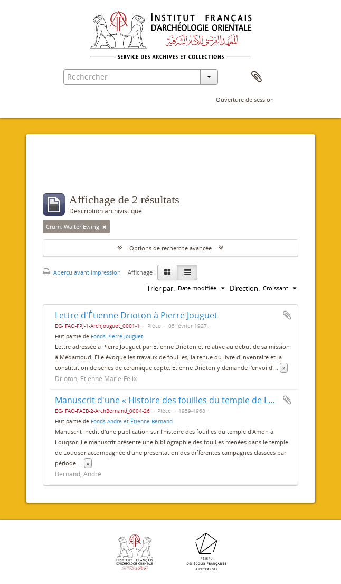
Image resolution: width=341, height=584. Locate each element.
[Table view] (187, 272)
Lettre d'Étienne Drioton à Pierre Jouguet (136, 315)
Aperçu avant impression (82, 272)
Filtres (66, 172)
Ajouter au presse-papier (287, 315)
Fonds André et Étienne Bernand (132, 421)
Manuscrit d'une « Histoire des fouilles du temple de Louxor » (176, 400)
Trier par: (161, 288)
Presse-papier (256, 77)
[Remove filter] (104, 226)
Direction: (245, 288)
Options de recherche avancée (170, 248)
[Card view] (167, 272)
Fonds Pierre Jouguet (117, 336)
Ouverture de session (245, 99)
